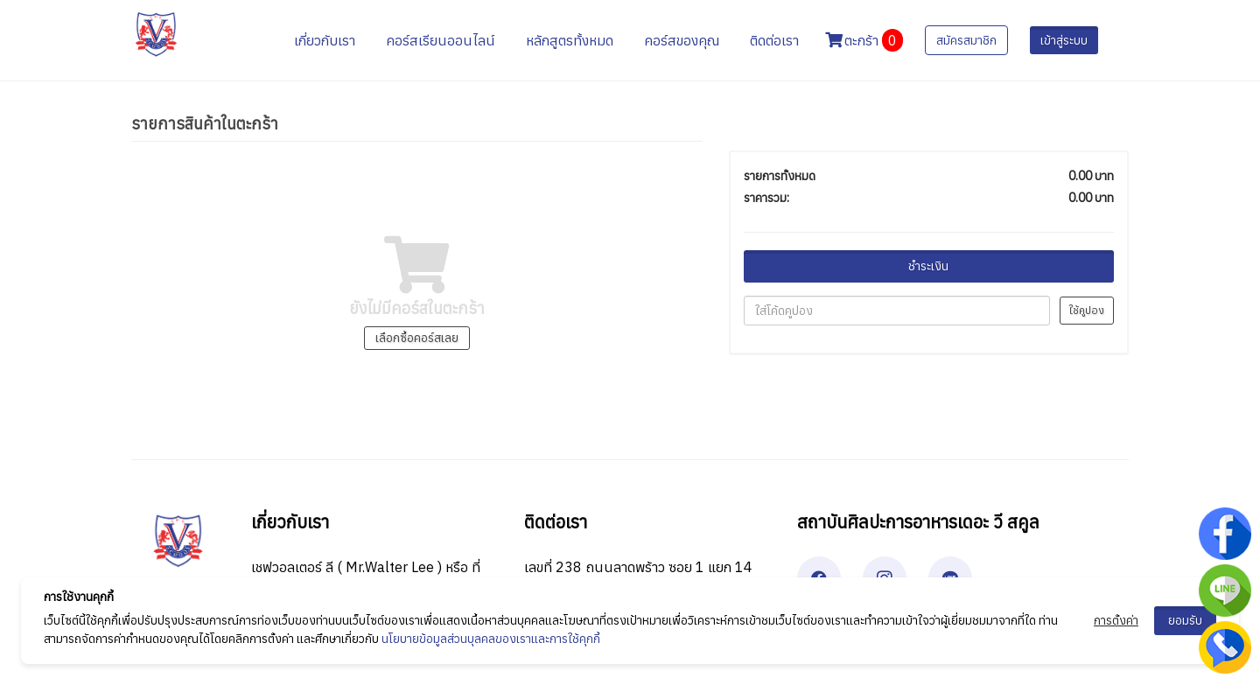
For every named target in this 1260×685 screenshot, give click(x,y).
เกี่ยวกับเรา (324, 40)
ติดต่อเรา (774, 40)
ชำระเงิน (928, 266)
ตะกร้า (864, 40)
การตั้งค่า (1116, 620)
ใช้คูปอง (1086, 310)
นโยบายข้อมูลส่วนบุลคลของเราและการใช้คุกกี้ (491, 639)
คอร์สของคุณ (681, 40)
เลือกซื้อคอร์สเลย (416, 338)
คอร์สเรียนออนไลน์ (440, 40)
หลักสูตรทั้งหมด (569, 40)
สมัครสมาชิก (966, 40)
